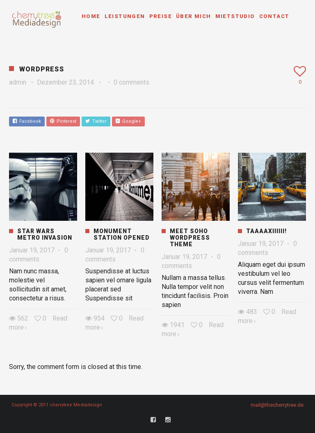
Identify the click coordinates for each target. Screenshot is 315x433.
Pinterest (63, 121)
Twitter (96, 121)
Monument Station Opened (122, 234)
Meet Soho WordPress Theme (190, 237)
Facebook (27, 121)
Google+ (128, 121)
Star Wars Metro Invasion (44, 234)
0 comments (131, 82)
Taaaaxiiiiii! (266, 231)
